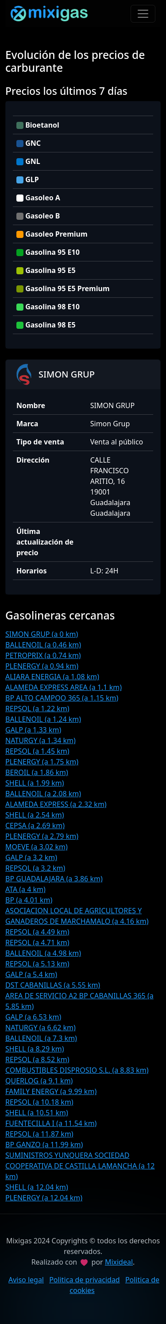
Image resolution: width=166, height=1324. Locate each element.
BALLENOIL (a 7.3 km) (41, 1038)
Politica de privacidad (84, 1280)
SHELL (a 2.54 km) (34, 815)
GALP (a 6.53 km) (33, 1017)
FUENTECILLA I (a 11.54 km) (51, 1123)
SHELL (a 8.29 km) (34, 1049)
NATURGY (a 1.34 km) (40, 740)
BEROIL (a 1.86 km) (36, 772)
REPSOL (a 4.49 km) (37, 932)
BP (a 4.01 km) (28, 900)
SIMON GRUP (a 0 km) (41, 634)
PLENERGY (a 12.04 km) (43, 1198)
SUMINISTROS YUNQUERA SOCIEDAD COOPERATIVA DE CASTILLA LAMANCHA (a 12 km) (80, 1165)
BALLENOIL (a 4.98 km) (43, 953)
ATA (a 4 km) (25, 889)
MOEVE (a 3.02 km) (36, 847)
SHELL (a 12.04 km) (36, 1187)
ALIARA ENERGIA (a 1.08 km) (52, 676)
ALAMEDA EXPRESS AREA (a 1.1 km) (63, 687)
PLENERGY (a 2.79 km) (41, 836)
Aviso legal (26, 1280)
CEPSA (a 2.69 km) (35, 825)
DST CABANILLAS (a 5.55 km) (52, 985)
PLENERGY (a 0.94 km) (41, 666)
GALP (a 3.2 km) (31, 857)
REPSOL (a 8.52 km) (37, 1059)
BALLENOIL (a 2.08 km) (43, 793)
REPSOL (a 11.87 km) (39, 1134)
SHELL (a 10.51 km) (36, 1113)
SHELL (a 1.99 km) (34, 783)
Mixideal (119, 1262)
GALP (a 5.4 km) (31, 974)
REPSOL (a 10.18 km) (39, 1102)
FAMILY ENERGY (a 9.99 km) (51, 1091)
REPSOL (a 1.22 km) (37, 708)
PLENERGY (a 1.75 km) (41, 762)
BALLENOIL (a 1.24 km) (43, 719)
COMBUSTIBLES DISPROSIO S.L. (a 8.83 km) (77, 1070)
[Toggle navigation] (143, 14)
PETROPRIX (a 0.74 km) (43, 655)
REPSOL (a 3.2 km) (35, 868)
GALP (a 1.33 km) (33, 730)
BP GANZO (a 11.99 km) (44, 1144)
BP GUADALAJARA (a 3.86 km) (54, 879)
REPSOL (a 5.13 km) (37, 964)
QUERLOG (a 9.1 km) (39, 1081)
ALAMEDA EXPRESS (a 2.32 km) (56, 804)
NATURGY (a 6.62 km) (40, 1027)
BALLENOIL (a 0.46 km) (43, 645)
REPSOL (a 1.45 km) (37, 751)
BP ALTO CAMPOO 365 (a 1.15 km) (61, 698)
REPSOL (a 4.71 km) (37, 942)
